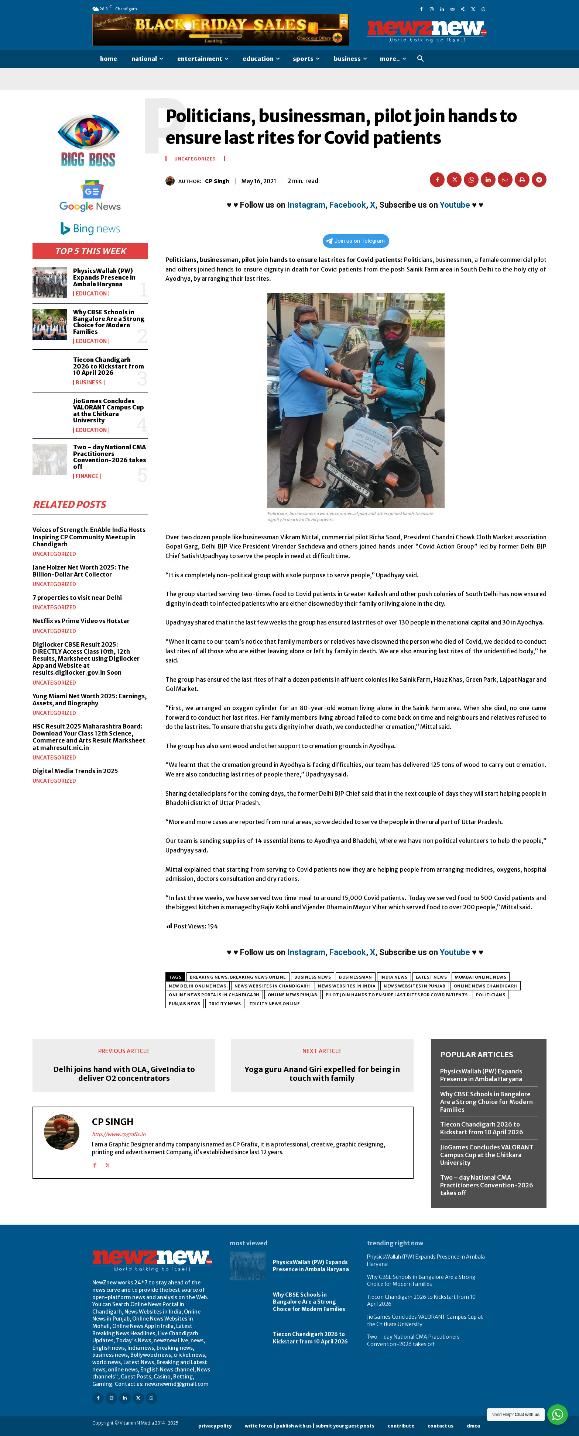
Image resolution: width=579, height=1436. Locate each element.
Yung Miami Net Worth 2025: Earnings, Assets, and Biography (89, 699)
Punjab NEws (185, 1003)
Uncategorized (54, 554)
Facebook (347, 205)
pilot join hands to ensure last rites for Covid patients (397, 994)
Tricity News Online (274, 1003)
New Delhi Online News (197, 986)
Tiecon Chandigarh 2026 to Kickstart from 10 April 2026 (108, 366)
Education (91, 293)
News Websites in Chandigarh (272, 986)
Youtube (455, 205)
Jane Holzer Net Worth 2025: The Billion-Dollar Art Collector (80, 571)
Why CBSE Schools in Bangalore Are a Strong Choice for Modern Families (109, 321)
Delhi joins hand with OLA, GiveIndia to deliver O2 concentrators (124, 1074)
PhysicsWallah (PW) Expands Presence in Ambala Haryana (104, 277)
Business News (312, 977)
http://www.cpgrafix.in (118, 1134)
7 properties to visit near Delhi (77, 597)
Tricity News (225, 1003)
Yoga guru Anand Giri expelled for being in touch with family (322, 1074)
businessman (355, 977)
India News (394, 977)
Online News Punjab (293, 994)
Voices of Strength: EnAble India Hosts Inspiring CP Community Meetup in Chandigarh (88, 536)
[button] (420, 59)
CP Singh (217, 181)
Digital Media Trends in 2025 (75, 771)
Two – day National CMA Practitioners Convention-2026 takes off (109, 456)
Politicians (491, 994)
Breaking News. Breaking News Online (238, 977)
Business (89, 382)
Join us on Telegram (355, 241)
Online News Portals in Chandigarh (214, 994)
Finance (87, 476)
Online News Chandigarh (485, 986)
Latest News (431, 977)
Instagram (306, 205)
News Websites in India (347, 986)
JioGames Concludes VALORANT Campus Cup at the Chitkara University (108, 410)
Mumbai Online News (480, 977)
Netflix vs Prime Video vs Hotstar (81, 620)
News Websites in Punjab (415, 986)
